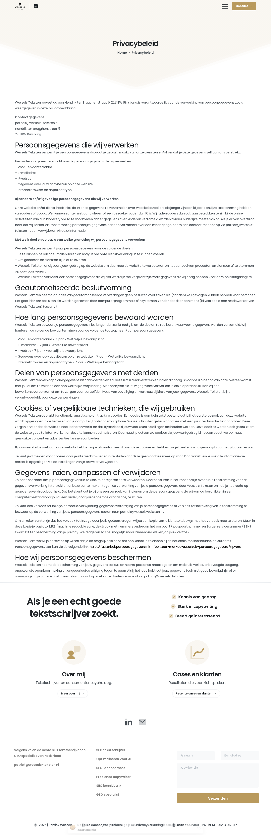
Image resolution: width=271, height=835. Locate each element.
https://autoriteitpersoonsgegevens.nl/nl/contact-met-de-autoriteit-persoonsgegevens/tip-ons (165, 546)
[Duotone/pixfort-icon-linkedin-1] (129, 722)
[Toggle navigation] (225, 6)
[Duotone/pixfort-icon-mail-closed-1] (142, 722)
